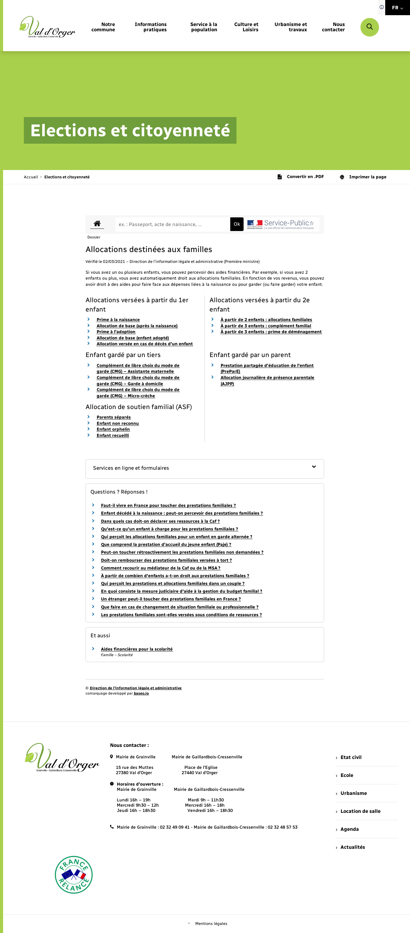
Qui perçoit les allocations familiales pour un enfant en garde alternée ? (176, 536)
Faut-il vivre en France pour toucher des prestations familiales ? (168, 505)
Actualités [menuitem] (350, 847)
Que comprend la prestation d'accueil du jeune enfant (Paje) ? (166, 544)
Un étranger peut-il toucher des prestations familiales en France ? (171, 599)
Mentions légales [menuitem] (211, 923)
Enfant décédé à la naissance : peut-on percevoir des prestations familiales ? (182, 513)
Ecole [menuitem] (344, 775)
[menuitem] (101, 27)
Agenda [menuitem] (347, 829)
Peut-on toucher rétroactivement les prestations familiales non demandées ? (182, 552)
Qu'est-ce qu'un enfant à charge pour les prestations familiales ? (169, 529)
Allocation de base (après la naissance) (137, 326)
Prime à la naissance (118, 319)
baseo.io (141, 693)
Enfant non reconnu (118, 423)
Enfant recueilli (113, 435)
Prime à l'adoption (116, 331)
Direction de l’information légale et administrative (136, 688)
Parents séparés (114, 417)
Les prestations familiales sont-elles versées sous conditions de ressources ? (181, 614)
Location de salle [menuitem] (358, 811)
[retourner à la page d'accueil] (48, 27)
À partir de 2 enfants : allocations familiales (266, 319)
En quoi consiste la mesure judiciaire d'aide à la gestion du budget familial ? (181, 591)
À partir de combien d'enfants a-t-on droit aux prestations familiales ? (175, 575)
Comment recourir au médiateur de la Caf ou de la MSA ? (160, 568)
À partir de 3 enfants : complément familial (266, 326)
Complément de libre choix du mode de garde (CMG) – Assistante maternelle (138, 368)
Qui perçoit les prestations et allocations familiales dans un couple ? (173, 583)
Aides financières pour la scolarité (137, 649)
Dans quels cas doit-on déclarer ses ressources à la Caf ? (160, 521)
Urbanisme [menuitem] (351, 793)
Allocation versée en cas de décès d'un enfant (145, 344)
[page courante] (67, 177)
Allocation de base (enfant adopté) (133, 338)
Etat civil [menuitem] (349, 757)
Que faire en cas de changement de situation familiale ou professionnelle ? (179, 607)
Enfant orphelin (113, 429)
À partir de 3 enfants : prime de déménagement (271, 331)
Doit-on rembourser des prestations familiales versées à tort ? (166, 560)
